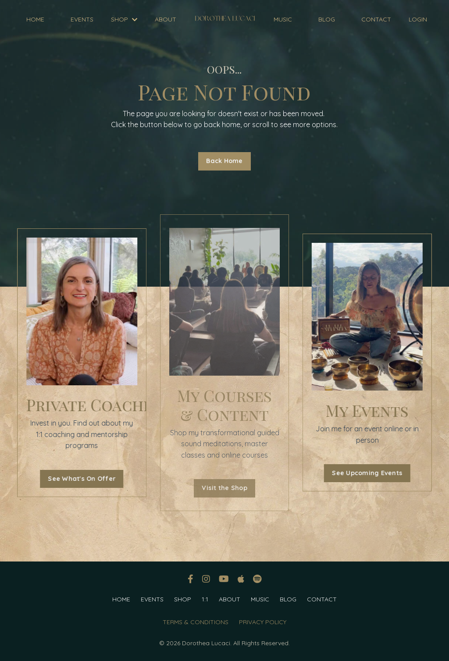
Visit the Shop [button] (224, 488)
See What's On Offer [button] (80, 479)
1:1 (205, 599)
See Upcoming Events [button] (369, 473)
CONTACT (376, 19)
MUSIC (283, 19)
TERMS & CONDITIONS (195, 622)
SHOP (124, 19)
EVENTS (82, 19)
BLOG (326, 19)
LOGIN (418, 19)
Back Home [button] (224, 161)
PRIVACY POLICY (262, 622)
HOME (35, 19)
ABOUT (165, 19)
